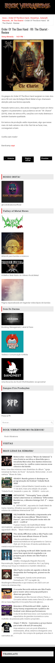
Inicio (4, 18)
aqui (13, 145)
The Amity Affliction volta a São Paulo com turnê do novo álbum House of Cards (33, 535)
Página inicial (28, 159)
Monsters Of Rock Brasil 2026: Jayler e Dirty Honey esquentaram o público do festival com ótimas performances (31, 608)
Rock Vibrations (11, 436)
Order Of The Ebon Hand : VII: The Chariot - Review (25, 31)
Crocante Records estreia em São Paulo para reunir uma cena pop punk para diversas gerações (32, 591)
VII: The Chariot (17, 20)
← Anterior (9, 158)
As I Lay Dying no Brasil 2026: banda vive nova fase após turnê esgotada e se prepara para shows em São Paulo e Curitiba (32, 554)
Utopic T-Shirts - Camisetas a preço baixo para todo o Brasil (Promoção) (32, 624)
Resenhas (35, 18)
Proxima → (46, 158)
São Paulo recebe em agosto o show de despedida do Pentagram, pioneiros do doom (31, 572)
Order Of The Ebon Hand (19, 18)
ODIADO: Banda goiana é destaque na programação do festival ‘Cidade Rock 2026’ (31, 481)
